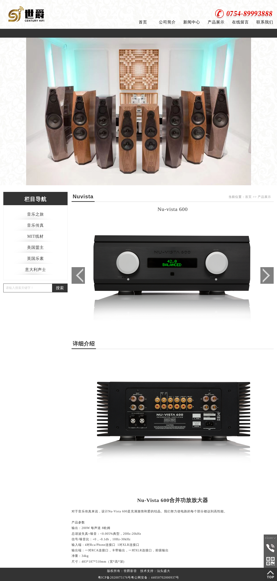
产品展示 (216, 22)
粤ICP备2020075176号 (114, 577)
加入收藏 (267, 4)
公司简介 (167, 22)
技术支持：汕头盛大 (155, 571)
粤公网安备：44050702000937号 (155, 577)
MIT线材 (35, 236)
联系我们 (264, 22)
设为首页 (246, 4)
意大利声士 (35, 269)
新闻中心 (191, 22)
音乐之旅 (35, 214)
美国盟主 (35, 247)
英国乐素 (35, 258)
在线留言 (240, 22)
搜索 (60, 288)
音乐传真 (35, 225)
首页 (143, 22)
